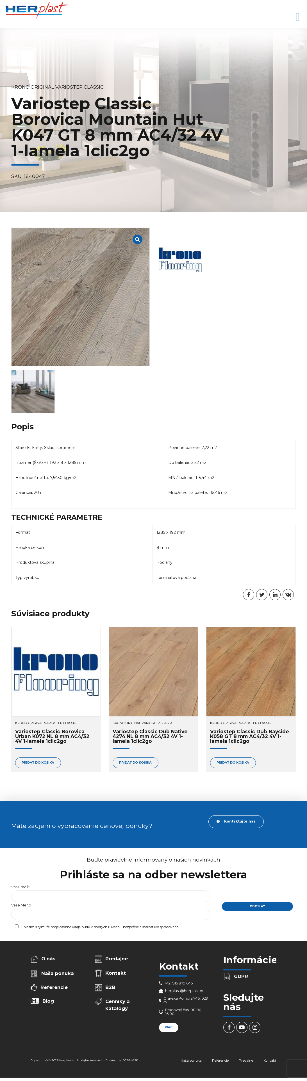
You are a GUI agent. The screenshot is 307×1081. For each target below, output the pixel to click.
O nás (48, 958)
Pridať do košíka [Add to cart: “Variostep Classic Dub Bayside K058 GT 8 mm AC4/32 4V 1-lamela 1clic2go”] (233, 762)
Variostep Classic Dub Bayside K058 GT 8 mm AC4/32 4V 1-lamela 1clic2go (249, 736)
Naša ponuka (57, 973)
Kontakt (115, 973)
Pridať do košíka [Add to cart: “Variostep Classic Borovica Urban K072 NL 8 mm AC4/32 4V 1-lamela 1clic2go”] (38, 762)
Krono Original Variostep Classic (57, 87)
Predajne (116, 958)
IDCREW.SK (130, 1060)
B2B (110, 987)
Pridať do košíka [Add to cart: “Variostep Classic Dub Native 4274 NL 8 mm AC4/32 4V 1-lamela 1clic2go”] (135, 762)
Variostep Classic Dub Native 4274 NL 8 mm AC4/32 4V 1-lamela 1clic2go (150, 736)
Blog (48, 1001)
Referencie (54, 987)
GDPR (241, 976)
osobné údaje (70, 927)
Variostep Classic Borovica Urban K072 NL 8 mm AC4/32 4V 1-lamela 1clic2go (52, 736)
